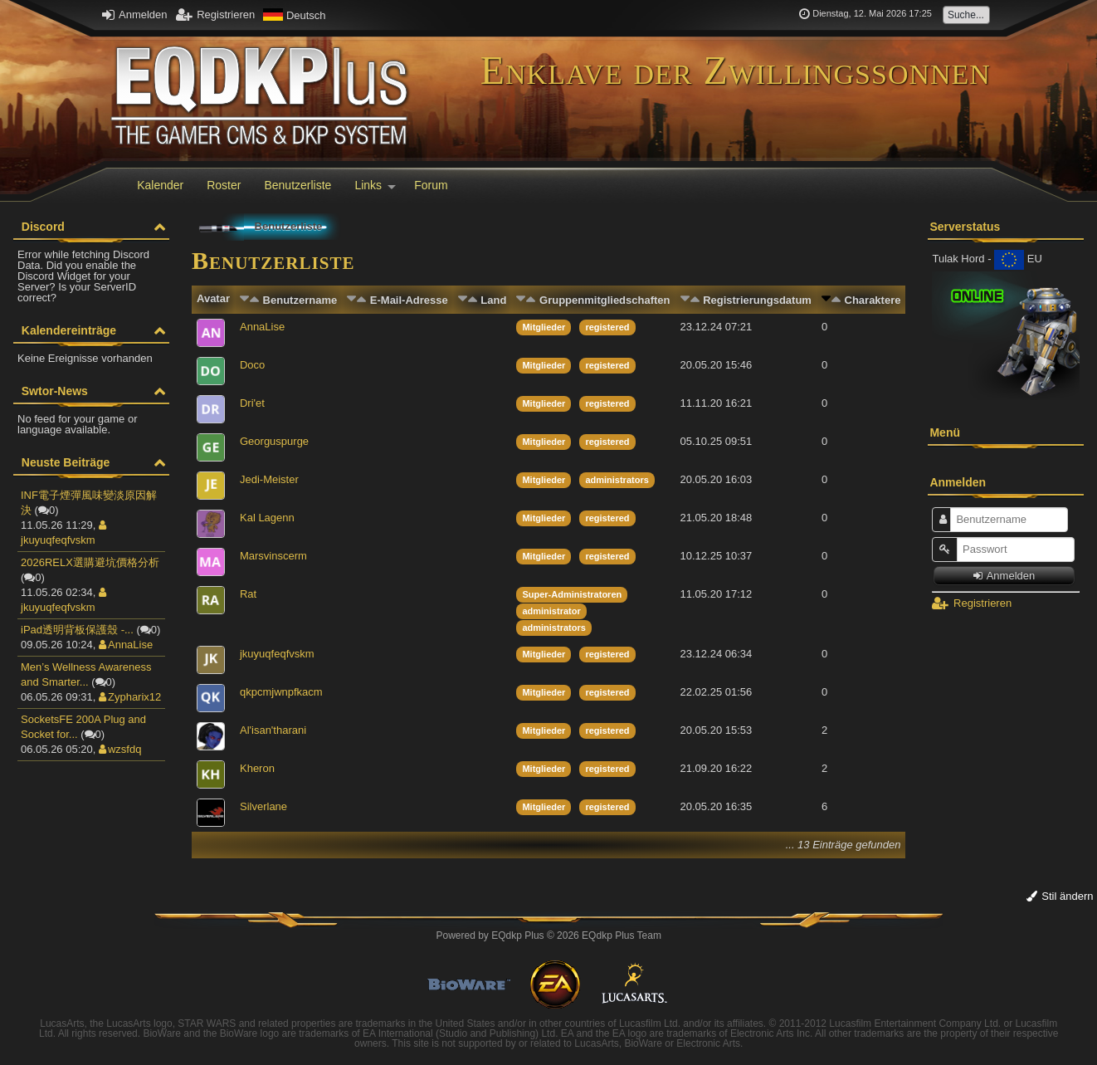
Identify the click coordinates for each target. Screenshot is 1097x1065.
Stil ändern (1060, 896)
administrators (616, 480)
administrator (551, 611)
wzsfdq (120, 749)
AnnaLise (126, 644)
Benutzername (300, 300)
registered (607, 327)
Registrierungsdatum (757, 300)
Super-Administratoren (572, 594)
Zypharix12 (130, 697)
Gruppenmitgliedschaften (604, 300)
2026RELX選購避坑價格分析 (90, 562)
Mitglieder (543, 327)
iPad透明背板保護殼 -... (77, 629)
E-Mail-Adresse (409, 300)
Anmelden (134, 14)
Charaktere (873, 300)
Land (493, 300)
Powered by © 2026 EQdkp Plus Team (548, 935)
